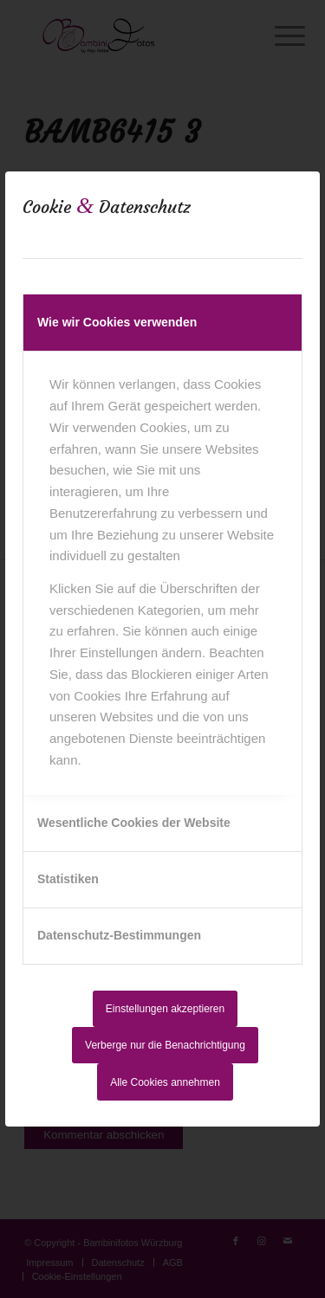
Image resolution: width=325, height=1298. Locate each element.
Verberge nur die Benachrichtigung (165, 1045)
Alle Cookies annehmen (165, 1082)
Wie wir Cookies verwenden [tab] (117, 322)
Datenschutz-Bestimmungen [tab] (119, 935)
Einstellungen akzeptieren (165, 1009)
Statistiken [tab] (68, 879)
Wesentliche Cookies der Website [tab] (134, 823)
